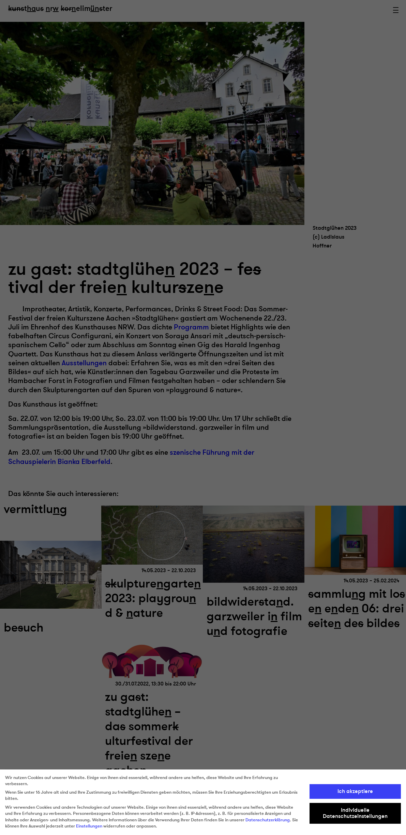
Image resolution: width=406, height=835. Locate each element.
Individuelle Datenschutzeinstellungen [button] (355, 813)
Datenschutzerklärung (267, 820)
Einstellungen (89, 826)
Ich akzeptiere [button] (355, 791)
